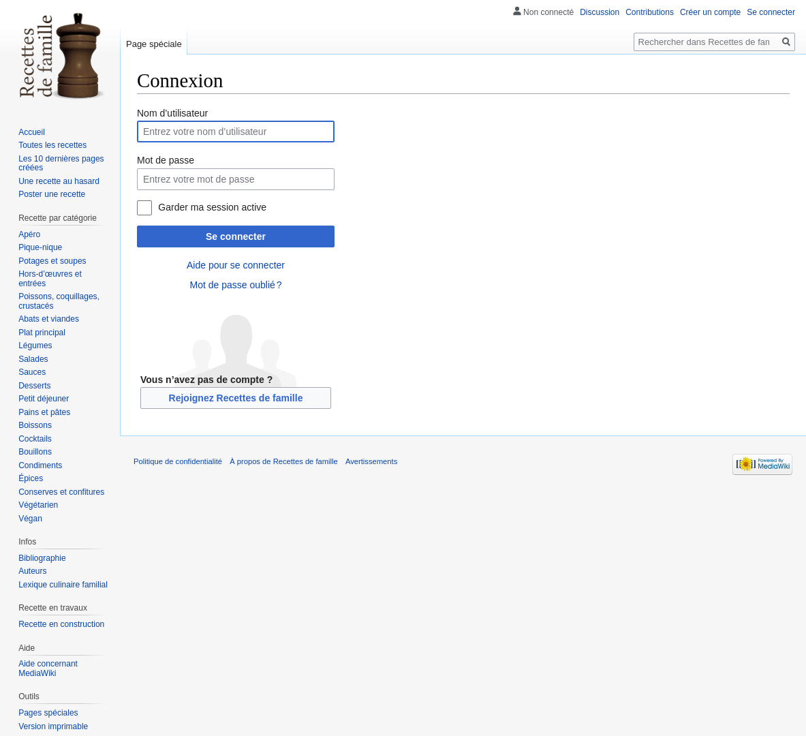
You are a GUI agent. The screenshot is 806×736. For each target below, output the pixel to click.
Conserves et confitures (61, 492)
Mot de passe (165, 160)
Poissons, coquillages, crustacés (58, 301)
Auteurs (32, 571)
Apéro (29, 234)
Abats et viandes (48, 319)
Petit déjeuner (43, 398)
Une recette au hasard (58, 181)
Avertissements (371, 461)
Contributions (649, 12)
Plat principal (41, 332)
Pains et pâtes (44, 412)
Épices (30, 478)
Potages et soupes (52, 261)
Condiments (40, 465)
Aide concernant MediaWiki (48, 668)
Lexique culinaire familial (63, 584)
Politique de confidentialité (178, 461)
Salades (33, 359)
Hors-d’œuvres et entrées (50, 278)
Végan (30, 518)
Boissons (35, 425)
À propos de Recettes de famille (284, 461)
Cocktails (35, 439)
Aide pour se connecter (236, 265)
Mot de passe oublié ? (235, 284)
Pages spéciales (48, 713)
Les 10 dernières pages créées (61, 163)
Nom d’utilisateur (172, 113)
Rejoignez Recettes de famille (236, 398)
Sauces (32, 372)
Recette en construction (61, 624)
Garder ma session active (212, 207)
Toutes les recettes (52, 145)
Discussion (599, 12)
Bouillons (35, 452)
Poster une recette (51, 194)
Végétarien (38, 505)
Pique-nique (40, 247)
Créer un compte (710, 12)
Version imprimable (53, 726)
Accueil (31, 132)
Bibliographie (41, 558)
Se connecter (236, 236)
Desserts (34, 385)
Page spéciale (154, 44)
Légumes (35, 345)
